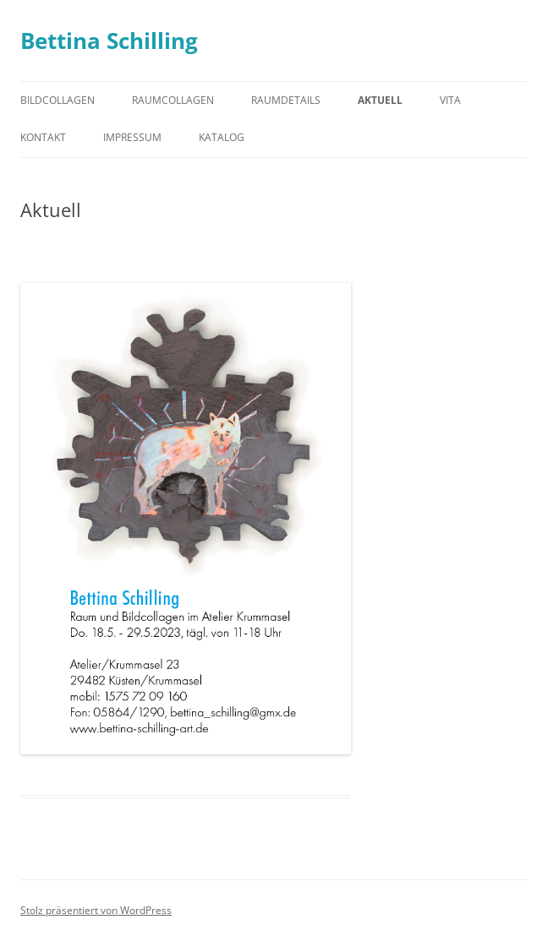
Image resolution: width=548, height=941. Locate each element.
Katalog (221, 137)
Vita (450, 100)
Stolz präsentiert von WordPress (96, 910)
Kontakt (43, 137)
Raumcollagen (173, 100)
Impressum (132, 137)
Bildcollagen (57, 100)
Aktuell (380, 100)
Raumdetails (286, 100)
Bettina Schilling (109, 40)
